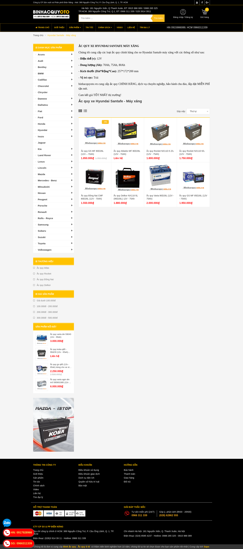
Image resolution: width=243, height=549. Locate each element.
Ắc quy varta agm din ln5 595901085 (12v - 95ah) (60, 382)
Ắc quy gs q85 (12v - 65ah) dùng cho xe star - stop (60, 367)
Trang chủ (42, 27)
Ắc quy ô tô (84, 546)
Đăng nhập (178, 17)
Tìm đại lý (145, 27)
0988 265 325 (169, 536)
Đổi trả (127, 481)
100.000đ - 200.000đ (45, 306)
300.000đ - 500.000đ (45, 318)
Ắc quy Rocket (42, 273)
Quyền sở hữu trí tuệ (89, 481)
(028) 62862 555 (168, 515)
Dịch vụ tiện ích (86, 478)
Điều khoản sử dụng (89, 470)
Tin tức (89, 27)
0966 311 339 (139, 515)
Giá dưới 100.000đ (44, 300)
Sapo (206, 546)
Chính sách (105, 27)
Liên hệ (131, 27)
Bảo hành (128, 470)
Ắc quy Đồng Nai (43, 279)
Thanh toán (129, 474)
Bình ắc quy (69, 546)
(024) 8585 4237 (143, 536)
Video (120, 27)
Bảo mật (83, 485)
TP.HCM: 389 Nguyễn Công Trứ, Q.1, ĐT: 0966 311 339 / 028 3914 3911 (115, 11)
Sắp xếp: (181, 111)
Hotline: (182, 27)
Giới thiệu (59, 27)
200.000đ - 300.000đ (45, 312)
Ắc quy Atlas (41, 268)
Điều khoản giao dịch (89, 474)
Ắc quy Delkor (42, 285)
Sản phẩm (75, 27)
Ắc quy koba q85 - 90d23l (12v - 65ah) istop (59, 352)
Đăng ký (189, 17)
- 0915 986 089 (184, 536)
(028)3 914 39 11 (53, 538)
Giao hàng (129, 478)
